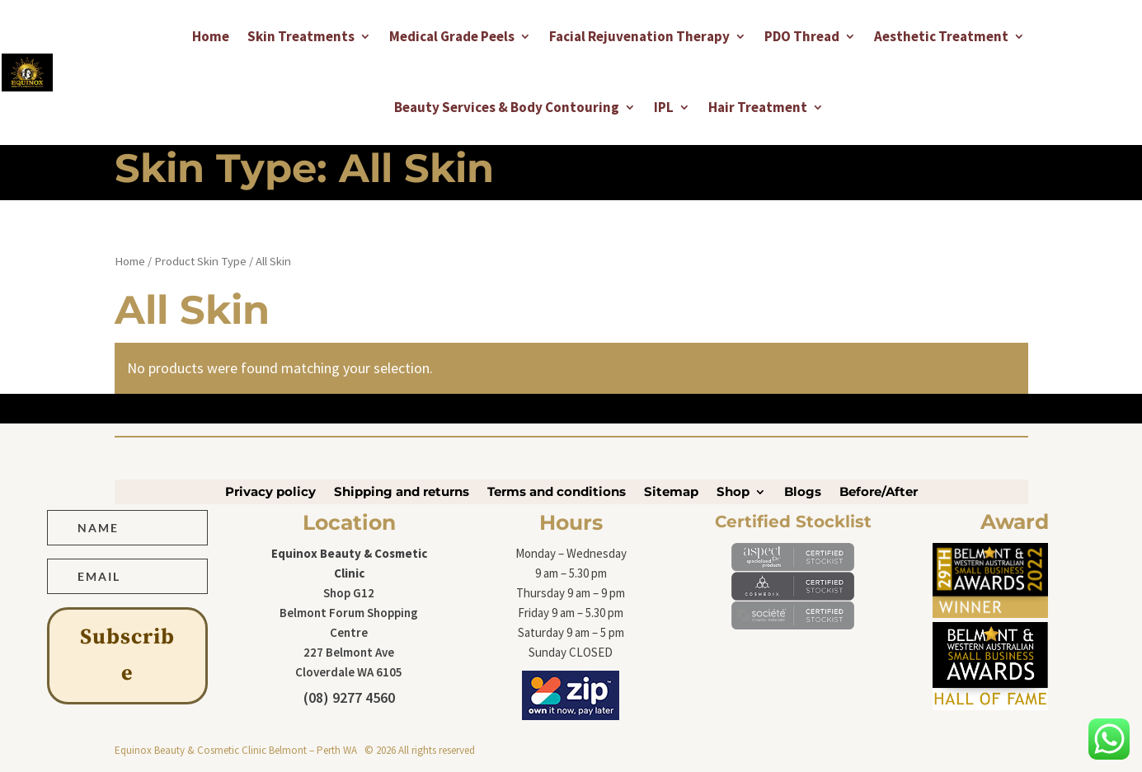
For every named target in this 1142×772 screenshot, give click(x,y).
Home (210, 36)
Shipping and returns (401, 492)
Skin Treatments (301, 36)
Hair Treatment (757, 107)
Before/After (878, 492)
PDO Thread (801, 36)
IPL (664, 107)
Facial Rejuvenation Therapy (639, 36)
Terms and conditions (556, 492)
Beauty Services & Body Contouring (506, 107)
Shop (733, 492)
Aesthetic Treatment (941, 36)
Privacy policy (270, 492)
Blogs (802, 492)
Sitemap (671, 492)
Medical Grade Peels (452, 36)
